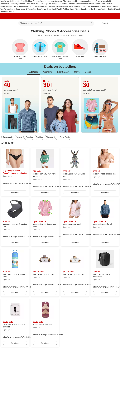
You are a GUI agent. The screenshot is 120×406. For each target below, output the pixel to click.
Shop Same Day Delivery (91, 9)
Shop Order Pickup (72, 9)
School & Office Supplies (15, 6)
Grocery (99, 1)
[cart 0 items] (115, 23)
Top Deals (37, 9)
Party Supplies (31, 6)
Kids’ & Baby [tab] (63, 72)
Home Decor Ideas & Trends (21, 9)
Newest (19, 137)
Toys (77, 4)
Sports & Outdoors (68, 4)
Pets (54, 6)
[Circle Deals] (63, 137)
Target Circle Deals (49, 9)
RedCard (111, 9)
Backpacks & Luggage (51, 4)
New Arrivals (5, 1)
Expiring (39, 137)
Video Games (93, 4)
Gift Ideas (40, 6)
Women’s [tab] (47, 72)
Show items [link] (15, 192)
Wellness (38, 4)
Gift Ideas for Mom (17, 1)
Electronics (83, 4)
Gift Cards (49, 6)
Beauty (15, 4)
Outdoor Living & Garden (78, 1)
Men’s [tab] (77, 72)
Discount (49, 137)
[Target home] (5, 23)
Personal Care (24, 4)
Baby (10, 4)
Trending (29, 137)
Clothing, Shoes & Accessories (37, 1)
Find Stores (9, 12)
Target (39, 35)
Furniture (92, 1)
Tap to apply (8, 137)
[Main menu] (12, 23)
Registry (104, 9)
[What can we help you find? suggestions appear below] (56, 23)
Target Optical (95, 6)
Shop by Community (81, 6)
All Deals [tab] (33, 72)
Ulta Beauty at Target (64, 6)
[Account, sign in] (104, 23)
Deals (103, 6)
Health (32, 4)
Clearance (110, 6)
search (92, 23)
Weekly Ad (61, 9)
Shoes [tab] (88, 72)
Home (52, 1)
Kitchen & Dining (61, 1)
